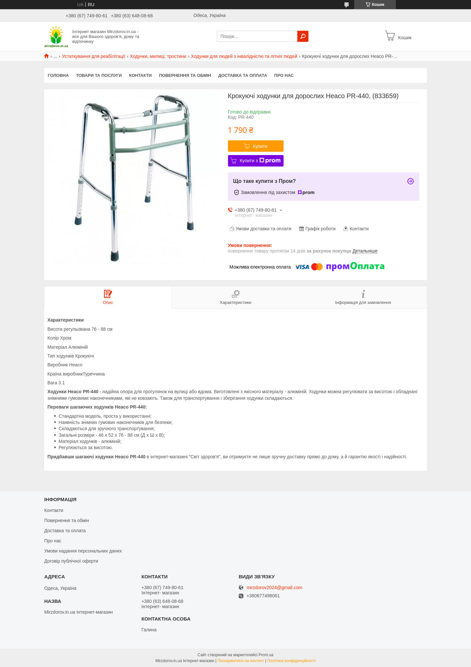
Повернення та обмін (185, 75)
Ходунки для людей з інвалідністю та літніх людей (244, 56)
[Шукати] (302, 36)
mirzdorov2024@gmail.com (275, 587)
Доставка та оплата (242, 75)
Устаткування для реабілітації (93, 56)
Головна (58, 75)
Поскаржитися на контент (241, 660)
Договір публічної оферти (71, 561)
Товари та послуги (99, 75)
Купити (260, 146)
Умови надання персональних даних (83, 550)
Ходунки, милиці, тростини (158, 56)
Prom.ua (266, 655)
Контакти (140, 75)
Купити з (260, 161)
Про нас (284, 75)
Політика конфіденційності (291, 660)
